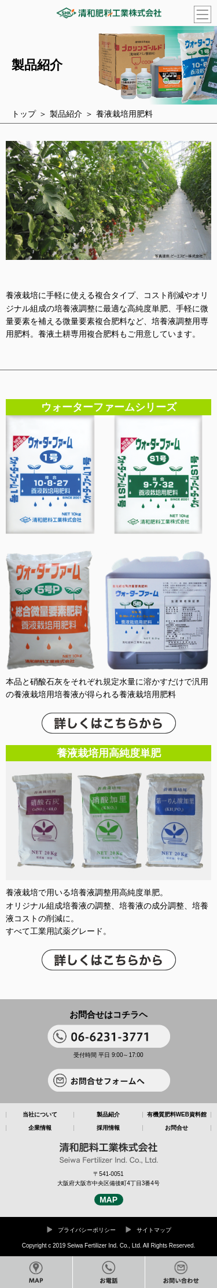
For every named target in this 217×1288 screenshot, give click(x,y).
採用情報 (108, 1128)
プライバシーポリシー (87, 1230)
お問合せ (176, 1128)
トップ (24, 113)
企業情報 (40, 1128)
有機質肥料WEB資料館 (177, 1115)
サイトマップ (154, 1230)
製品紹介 (66, 113)
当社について (40, 1115)
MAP (108, 1199)
